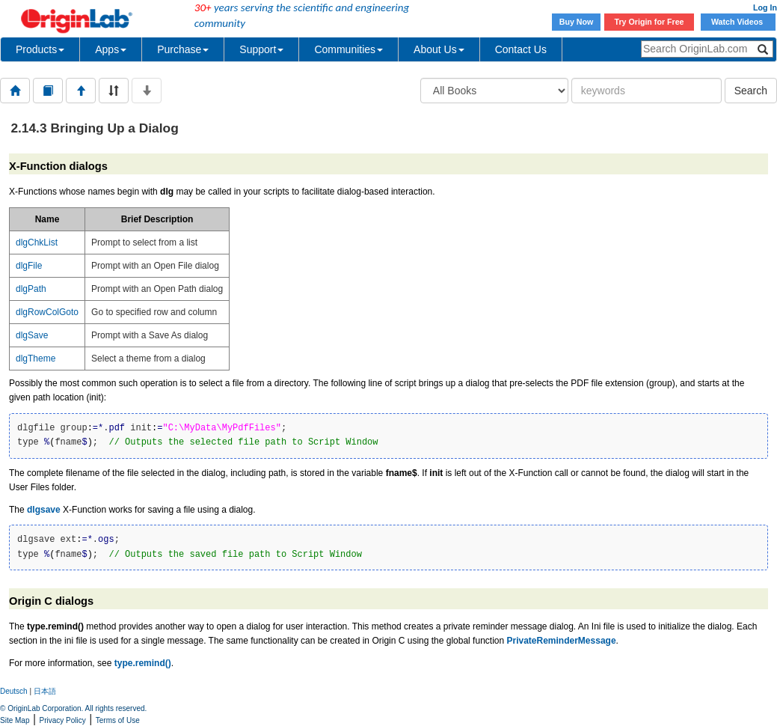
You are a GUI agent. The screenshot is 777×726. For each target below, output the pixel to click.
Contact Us (521, 49)
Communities (348, 49)
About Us (439, 49)
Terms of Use (118, 720)
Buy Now (576, 21)
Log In (765, 7)
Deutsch (14, 691)
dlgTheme (35, 358)
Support (261, 49)
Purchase (183, 49)
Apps (110, 49)
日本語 (45, 691)
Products (40, 49)
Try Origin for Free (649, 21)
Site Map (14, 720)
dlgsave (44, 509)
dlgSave (32, 335)
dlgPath (31, 289)
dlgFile (29, 265)
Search (750, 91)
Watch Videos (738, 21)
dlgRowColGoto (47, 312)
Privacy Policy (63, 720)
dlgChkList (37, 242)
